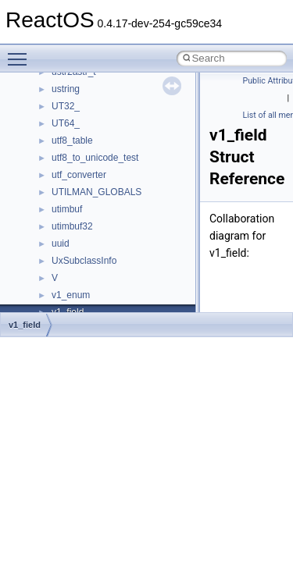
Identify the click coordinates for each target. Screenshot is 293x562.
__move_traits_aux (91, 294)
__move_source (85, 259)
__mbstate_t (77, 174)
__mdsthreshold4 (87, 191)
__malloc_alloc (82, 156)
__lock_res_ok (82, 105)
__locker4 (72, 139)
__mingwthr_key (86, 225)
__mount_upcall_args (96, 242)
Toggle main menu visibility (21, 52)
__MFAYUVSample (92, 208)
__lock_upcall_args (92, 122)
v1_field (25, 324)
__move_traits (81, 277)
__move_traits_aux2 (94, 311)
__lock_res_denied (91, 88)
